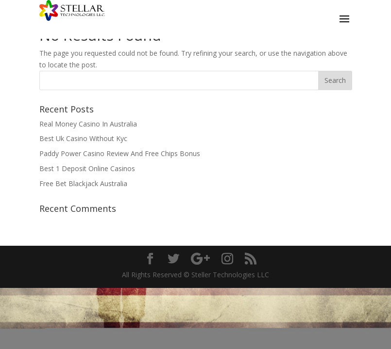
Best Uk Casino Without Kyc (83, 138)
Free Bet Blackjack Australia (83, 183)
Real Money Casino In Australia (88, 123)
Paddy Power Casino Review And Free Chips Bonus (119, 153)
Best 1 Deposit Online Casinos (87, 168)
